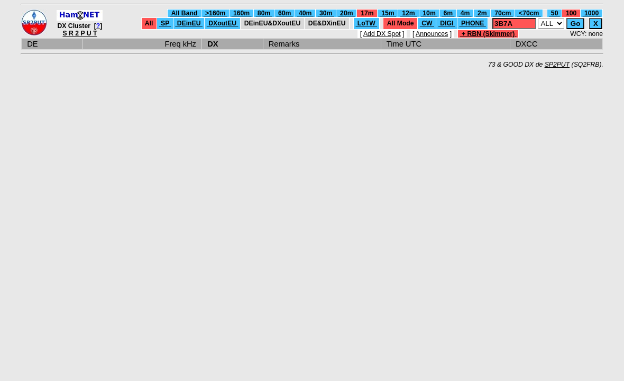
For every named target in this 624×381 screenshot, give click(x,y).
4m (464, 13)
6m (448, 13)
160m (242, 13)
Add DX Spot (382, 34)
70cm (503, 13)
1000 (592, 13)
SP (165, 23)
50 (554, 13)
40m (305, 13)
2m (482, 13)
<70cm (529, 13)
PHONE (473, 23)
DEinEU (189, 23)
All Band (184, 13)
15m (388, 13)
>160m (215, 13)
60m (285, 13)
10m (429, 13)
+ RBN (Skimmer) (488, 34)
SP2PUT (557, 64)
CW (427, 23)
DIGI (446, 23)
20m (346, 13)
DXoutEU (222, 23)
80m (263, 13)
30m (326, 13)
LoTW (366, 23)
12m (408, 13)
